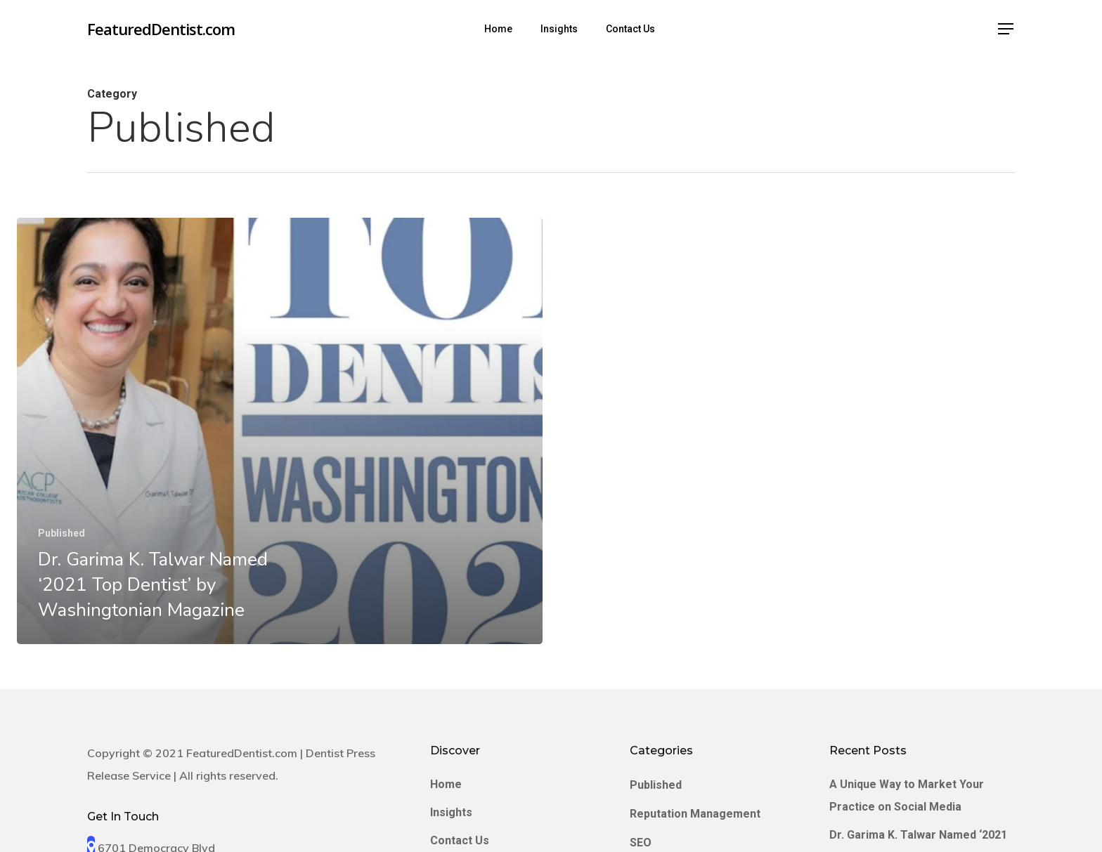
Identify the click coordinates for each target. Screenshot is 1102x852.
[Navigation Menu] (1006, 29)
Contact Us (459, 840)
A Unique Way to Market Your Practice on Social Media (906, 795)
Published (61, 533)
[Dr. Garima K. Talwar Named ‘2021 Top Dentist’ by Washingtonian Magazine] (280, 430)
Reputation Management (695, 813)
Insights (451, 812)
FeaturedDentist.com (161, 29)
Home (446, 784)
